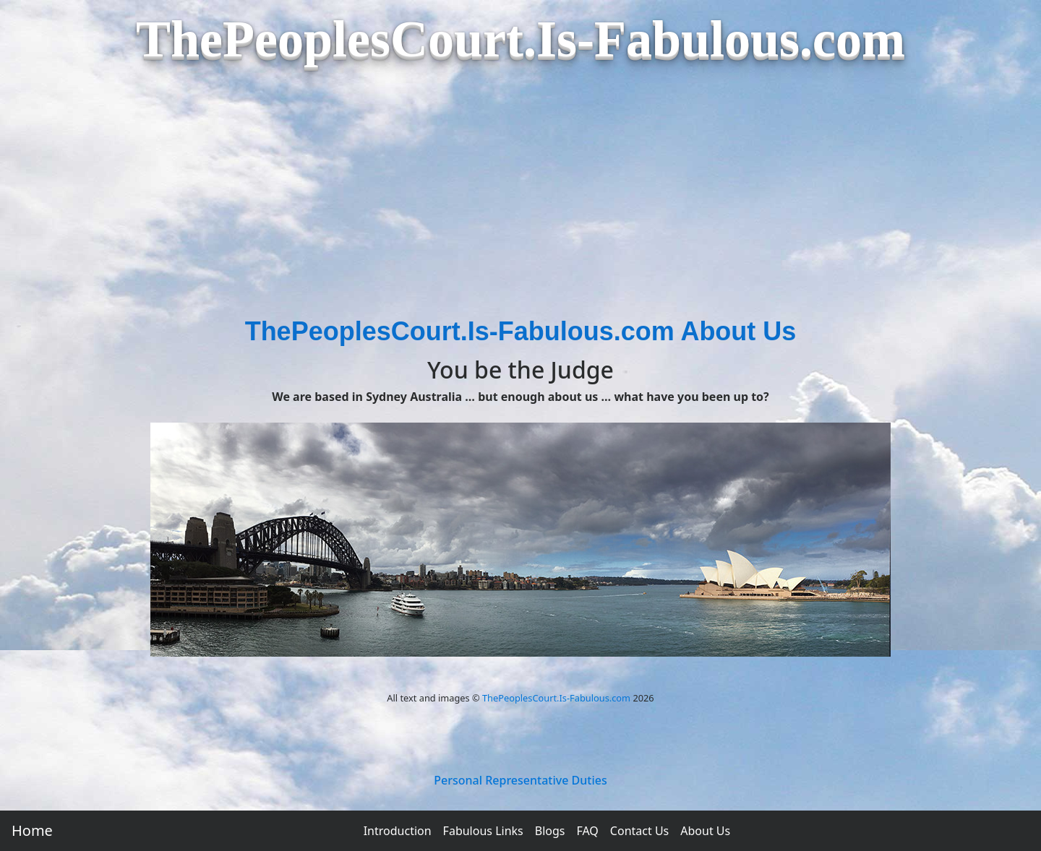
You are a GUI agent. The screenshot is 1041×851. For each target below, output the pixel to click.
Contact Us (639, 831)
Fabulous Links (483, 831)
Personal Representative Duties (520, 780)
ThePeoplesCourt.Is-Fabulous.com (556, 697)
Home (32, 830)
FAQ (587, 831)
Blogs (550, 831)
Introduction (398, 831)
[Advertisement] (520, 204)
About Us (705, 831)
